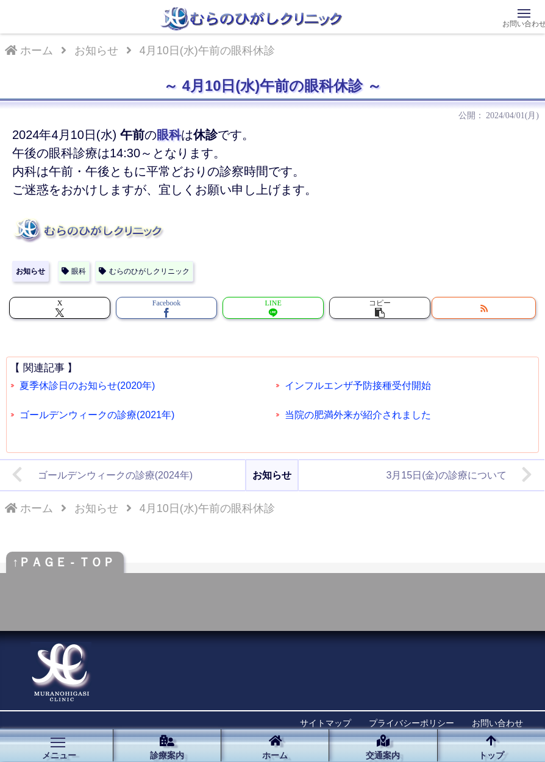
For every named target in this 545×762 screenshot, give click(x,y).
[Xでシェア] (59, 308)
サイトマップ (325, 723)
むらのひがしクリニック (144, 271)
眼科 (74, 271)
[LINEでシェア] (273, 308)
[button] (379, 308)
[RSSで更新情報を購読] (484, 308)
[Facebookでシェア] (166, 308)
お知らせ (30, 271)
